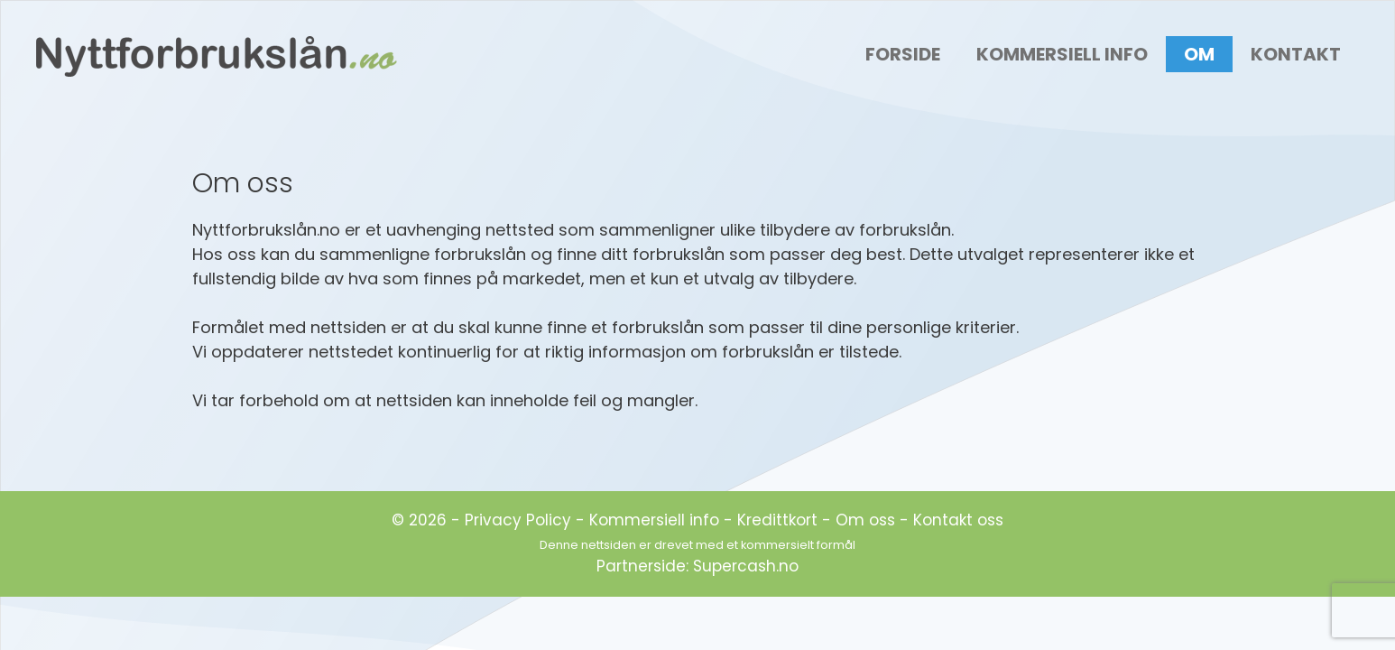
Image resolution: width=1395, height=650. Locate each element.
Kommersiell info (654, 520)
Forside (902, 54)
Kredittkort (777, 520)
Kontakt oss (958, 520)
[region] (1160, 497)
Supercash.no (746, 566)
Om (1199, 54)
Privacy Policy (518, 520)
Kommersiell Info (1062, 54)
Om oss (865, 520)
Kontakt (1296, 54)
